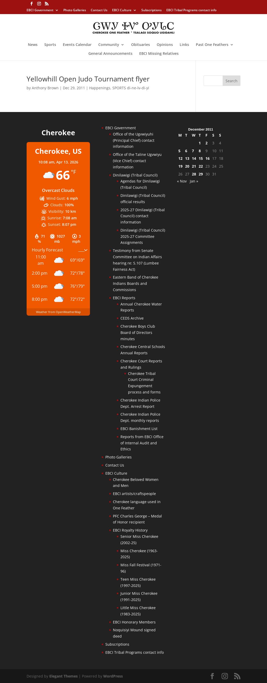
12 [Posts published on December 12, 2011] (180, 158)
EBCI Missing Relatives (159, 54)
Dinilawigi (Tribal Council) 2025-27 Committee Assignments (142, 236)
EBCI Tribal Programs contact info (191, 10)
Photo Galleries (74, 10)
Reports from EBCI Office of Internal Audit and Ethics (141, 443)
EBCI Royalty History (130, 530)
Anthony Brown (45, 87)
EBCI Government (40, 10)
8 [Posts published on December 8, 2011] (200, 150)
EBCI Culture (121, 10)
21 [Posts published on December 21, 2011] (194, 166)
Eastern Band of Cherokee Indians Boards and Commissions (135, 283)
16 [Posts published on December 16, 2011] (207, 158)
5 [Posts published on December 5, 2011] (179, 150)
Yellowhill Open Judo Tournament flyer (88, 79)
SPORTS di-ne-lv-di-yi (130, 87)
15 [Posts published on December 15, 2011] (201, 158)
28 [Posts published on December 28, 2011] (194, 174)
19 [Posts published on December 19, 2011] (180, 166)
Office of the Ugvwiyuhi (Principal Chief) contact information (133, 140)
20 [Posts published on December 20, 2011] (187, 166)
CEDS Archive (132, 318)
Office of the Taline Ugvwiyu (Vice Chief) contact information (137, 160)
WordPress (113, 676)
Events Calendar (77, 45)
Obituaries (140, 45)
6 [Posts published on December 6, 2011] (186, 150)
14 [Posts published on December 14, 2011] (194, 158)
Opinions (165, 45)
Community (108, 45)
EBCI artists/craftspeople (134, 493)
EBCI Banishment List (138, 428)
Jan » (194, 181)
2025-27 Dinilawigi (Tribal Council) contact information (142, 216)
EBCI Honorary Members (134, 622)
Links (184, 45)
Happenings (99, 87)
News (33, 45)
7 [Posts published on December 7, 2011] (193, 150)
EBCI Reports (124, 297)
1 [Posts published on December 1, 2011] (200, 142)
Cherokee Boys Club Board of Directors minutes (137, 332)
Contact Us (99, 10)
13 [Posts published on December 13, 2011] (187, 158)
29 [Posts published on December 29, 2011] (201, 174)
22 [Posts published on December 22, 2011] (201, 166)
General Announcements (110, 54)
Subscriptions (151, 10)
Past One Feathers (212, 45)
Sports (50, 45)
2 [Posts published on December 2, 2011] (206, 142)
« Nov (182, 181)
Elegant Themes (63, 676)
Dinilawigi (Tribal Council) (135, 175)
